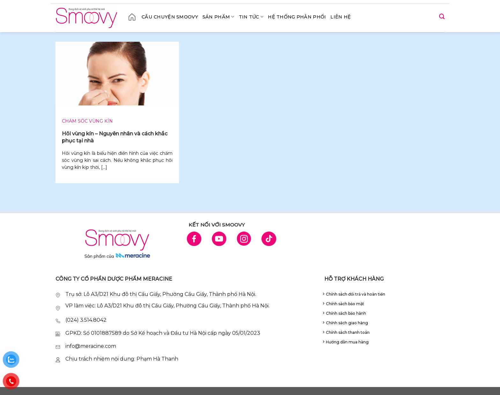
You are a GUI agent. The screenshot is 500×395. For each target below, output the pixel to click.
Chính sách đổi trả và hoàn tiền (355, 294)
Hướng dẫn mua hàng (347, 342)
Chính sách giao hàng (347, 322)
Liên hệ (340, 17)
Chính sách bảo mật (345, 303)
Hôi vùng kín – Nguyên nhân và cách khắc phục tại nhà (114, 137)
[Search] (442, 16)
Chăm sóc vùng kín (87, 121)
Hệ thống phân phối (297, 17)
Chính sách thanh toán (348, 332)
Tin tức (251, 17)
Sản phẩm (218, 17)
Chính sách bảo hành (346, 313)
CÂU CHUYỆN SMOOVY (170, 17)
